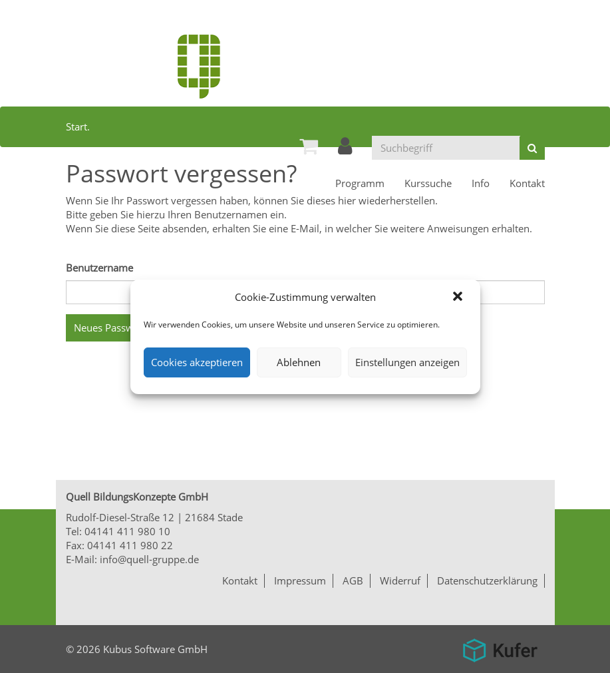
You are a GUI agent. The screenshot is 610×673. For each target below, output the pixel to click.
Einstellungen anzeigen (407, 362)
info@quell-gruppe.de (149, 559)
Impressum (300, 580)
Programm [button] (359, 183)
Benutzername (99, 267)
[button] (459, 298)
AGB (353, 580)
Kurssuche (428, 183)
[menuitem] (308, 146)
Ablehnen (299, 362)
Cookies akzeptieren (197, 362)
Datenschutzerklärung (487, 580)
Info (481, 183)
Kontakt (527, 183)
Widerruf (400, 580)
